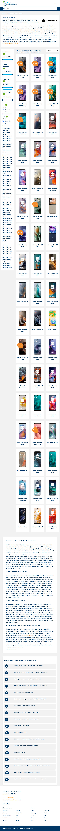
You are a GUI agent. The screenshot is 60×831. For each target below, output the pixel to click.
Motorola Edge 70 (7, 210)
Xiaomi (32, 820)
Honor (45, 815)
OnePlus (33, 815)
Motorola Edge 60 (7, 201)
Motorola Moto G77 (7, 209)
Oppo (45, 820)
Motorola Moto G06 (7, 252)
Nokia (45, 813)
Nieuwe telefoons (7, 815)
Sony (45, 818)
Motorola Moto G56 (7, 193)
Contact (18, 810)
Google (33, 818)
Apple (32, 810)
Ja (5, 107)
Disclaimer (18, 818)
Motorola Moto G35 (7, 160)
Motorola (46, 810)
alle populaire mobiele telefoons (10, 43)
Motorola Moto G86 (7, 218)
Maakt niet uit (7, 110)
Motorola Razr (6, 263)
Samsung (33, 813)
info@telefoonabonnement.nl (13, 800)
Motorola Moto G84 (7, 220)
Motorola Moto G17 (7, 136)
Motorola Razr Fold (7, 179)
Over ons (5, 818)
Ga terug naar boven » (11, 649)
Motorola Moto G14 (7, 250)
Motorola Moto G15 (7, 158)
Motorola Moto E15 (7, 165)
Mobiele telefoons (12, 13)
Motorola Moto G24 (7, 236)
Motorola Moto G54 (7, 228)
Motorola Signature (7, 222)
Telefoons (5, 810)
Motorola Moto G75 (7, 162)
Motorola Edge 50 (7, 265)
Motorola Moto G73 (7, 230)
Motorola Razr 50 (7, 181)
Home (3, 13)
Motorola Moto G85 (7, 267)
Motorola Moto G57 (7, 183)
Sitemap (18, 820)
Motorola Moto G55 (7, 163)
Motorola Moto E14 (7, 203)
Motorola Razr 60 (7, 248)
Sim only (5, 813)
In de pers (5, 820)
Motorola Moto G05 (7, 195)
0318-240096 (10, 798)
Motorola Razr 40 (7, 246)
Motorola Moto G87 (7, 138)
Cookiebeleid (19, 813)
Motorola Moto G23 (7, 257)
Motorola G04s (6, 212)
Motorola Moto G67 (7, 144)
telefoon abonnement (27, 635)
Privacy (17, 815)
